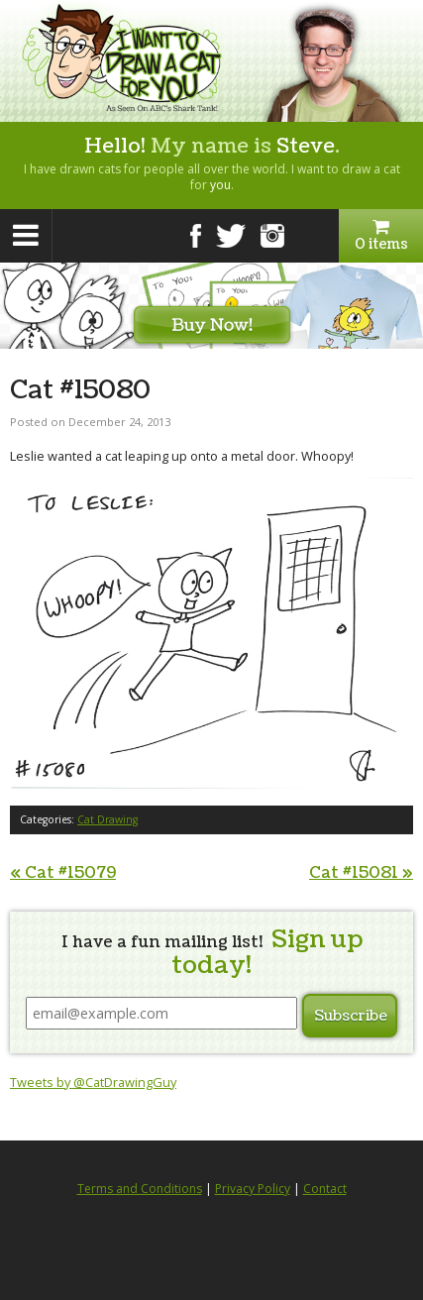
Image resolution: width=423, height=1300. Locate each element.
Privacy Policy (252, 1188)
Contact (325, 1188)
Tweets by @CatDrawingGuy (93, 1082)
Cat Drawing (107, 819)
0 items (381, 236)
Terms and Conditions (139, 1188)
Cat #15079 (63, 873)
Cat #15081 (361, 873)
